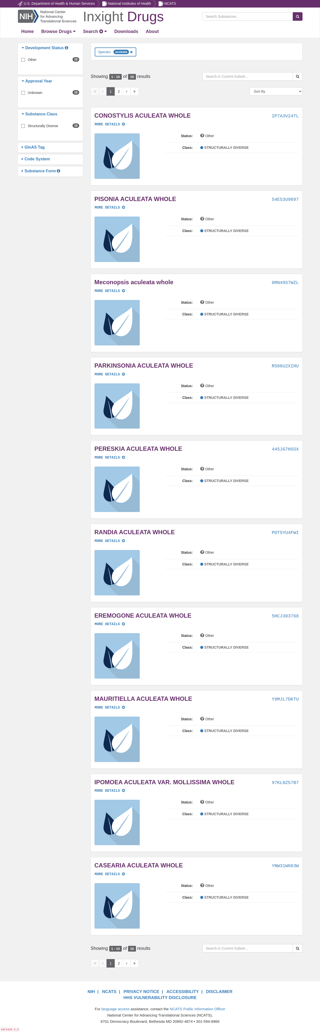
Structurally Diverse (43, 126)
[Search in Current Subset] (247, 76)
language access (116, 1009)
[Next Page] (126, 91)
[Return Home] (91, 15)
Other (32, 60)
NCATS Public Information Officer (197, 1009)
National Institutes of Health (129, 3)
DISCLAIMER (219, 991)
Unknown (35, 93)
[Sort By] (276, 91)
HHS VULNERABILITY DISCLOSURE (160, 997)
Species (115, 52)
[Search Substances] (247, 16)
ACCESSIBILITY (182, 991)
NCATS (170, 3)
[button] (23, 48)
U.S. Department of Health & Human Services (59, 3)
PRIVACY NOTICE (141, 991)
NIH (91, 991)
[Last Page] (134, 91)
